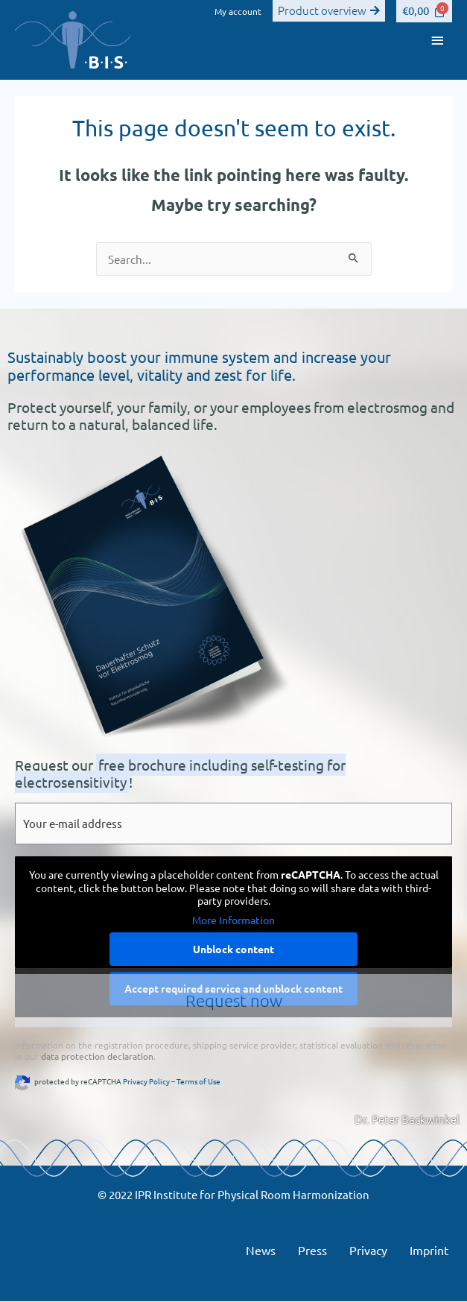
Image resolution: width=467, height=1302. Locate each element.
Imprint (429, 1249)
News (261, 1249)
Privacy (368, 1249)
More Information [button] (233, 920)
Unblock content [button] (233, 948)
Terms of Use (198, 1081)
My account (238, 11)
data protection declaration (97, 1056)
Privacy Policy (146, 1081)
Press (312, 1249)
